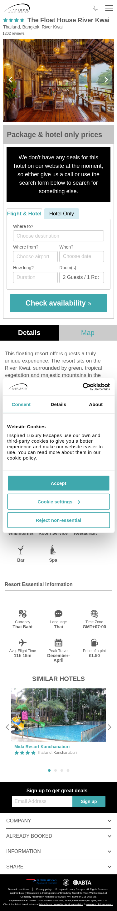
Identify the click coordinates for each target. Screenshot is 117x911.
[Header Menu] (109, 8)
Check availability (58, 303)
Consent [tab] (21, 404)
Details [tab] (58, 404)
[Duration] (35, 277)
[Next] (109, 727)
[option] (58, 727)
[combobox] (58, 235)
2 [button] (55, 771)
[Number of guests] (81, 277)
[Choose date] (81, 256)
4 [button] (68, 771)
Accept (58, 483)
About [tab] (96, 404)
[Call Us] (95, 8)
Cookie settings (58, 501)
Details (29, 333)
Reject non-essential (58, 519)
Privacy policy (43, 889)
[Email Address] (42, 801)
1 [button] (49, 771)
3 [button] (62, 771)
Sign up (89, 801)
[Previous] (8, 727)
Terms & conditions (18, 889)
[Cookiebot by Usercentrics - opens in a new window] (83, 387)
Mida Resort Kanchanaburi (42, 746)
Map (88, 333)
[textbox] (62, 236)
